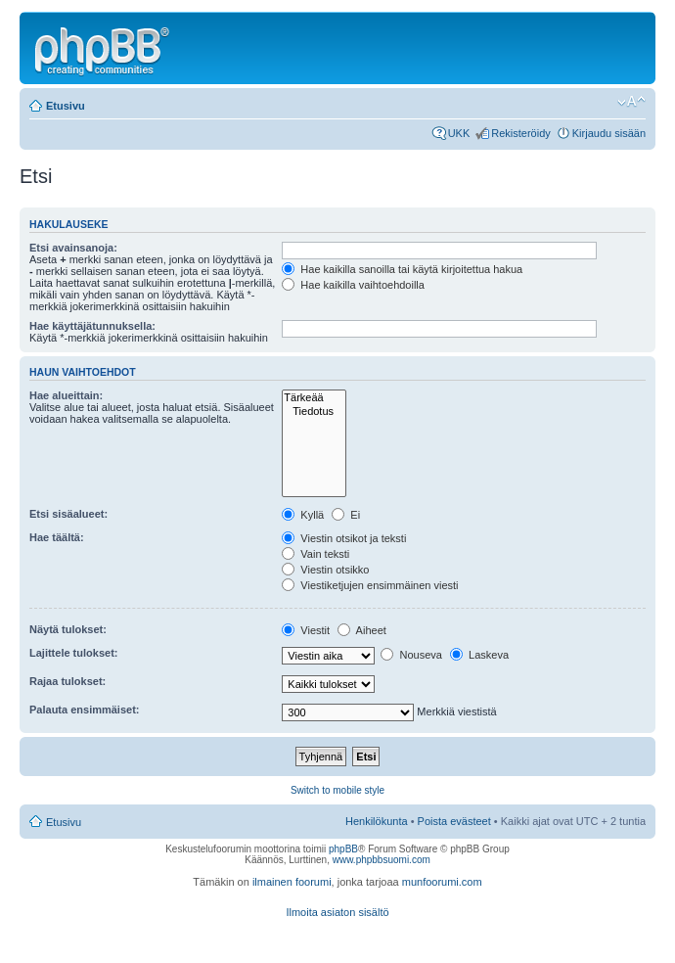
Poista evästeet (454, 821)
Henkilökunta (376, 821)
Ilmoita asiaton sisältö (337, 912)
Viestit (306, 630)
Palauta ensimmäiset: (84, 709)
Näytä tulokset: (68, 629)
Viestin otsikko (325, 569)
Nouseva (411, 655)
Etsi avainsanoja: (73, 247)
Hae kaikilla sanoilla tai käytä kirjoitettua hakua (402, 269)
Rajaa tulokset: (67, 681)
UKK (459, 133)
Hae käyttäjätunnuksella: (92, 326)
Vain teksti (315, 554)
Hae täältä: (56, 537)
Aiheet (362, 630)
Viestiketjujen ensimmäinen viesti (370, 585)
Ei (346, 515)
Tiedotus (314, 411)
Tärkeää (314, 397)
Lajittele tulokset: (73, 653)
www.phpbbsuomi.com (381, 859)
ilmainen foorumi (292, 882)
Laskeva (479, 655)
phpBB (343, 849)
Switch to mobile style (337, 790)
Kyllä (303, 515)
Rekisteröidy (521, 133)
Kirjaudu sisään (609, 133)
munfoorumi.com (442, 882)
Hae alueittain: (66, 395)
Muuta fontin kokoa (631, 102)
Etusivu (65, 106)
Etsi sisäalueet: (68, 514)
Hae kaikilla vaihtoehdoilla (353, 285)
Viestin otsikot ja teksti (344, 538)
